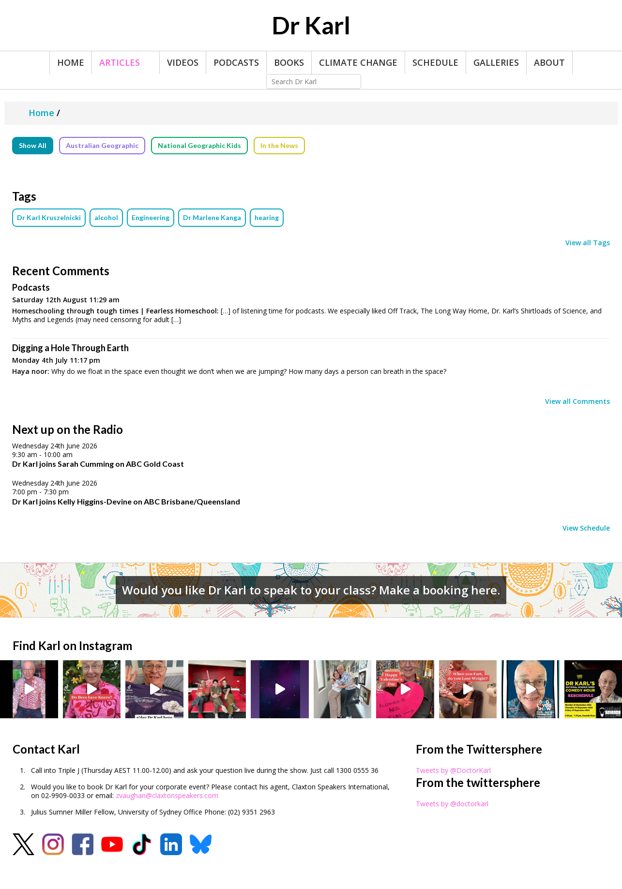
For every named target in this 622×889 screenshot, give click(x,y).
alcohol (106, 217)
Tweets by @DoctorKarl (453, 770)
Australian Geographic (102, 145)
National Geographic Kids (199, 145)
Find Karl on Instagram (72, 645)
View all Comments (577, 401)
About (549, 62)
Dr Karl (311, 25)
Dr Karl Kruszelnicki (49, 217)
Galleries (496, 62)
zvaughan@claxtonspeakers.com (167, 795)
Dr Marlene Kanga (212, 217)
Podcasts (236, 62)
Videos (182, 62)
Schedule (435, 62)
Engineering (150, 217)
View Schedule (586, 528)
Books (289, 62)
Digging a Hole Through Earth (70, 347)
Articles (119, 62)
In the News (279, 145)
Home (70, 62)
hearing (267, 217)
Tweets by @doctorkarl (452, 803)
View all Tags (587, 242)
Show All (32, 145)
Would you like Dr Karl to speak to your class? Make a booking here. (311, 590)
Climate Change (358, 62)
